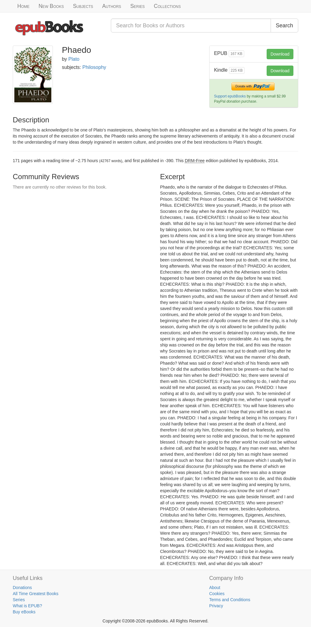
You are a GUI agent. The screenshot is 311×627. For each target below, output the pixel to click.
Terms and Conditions (229, 599)
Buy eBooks (24, 611)
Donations (22, 587)
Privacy (216, 605)
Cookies (217, 593)
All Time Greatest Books (35, 593)
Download (280, 54)
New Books (51, 6)
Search (284, 25)
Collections (167, 6)
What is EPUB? (27, 605)
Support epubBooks (230, 96)
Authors (111, 6)
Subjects (83, 6)
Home (23, 6)
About (214, 587)
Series (137, 6)
